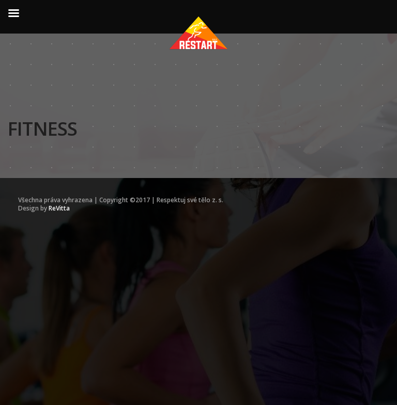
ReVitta (59, 208)
